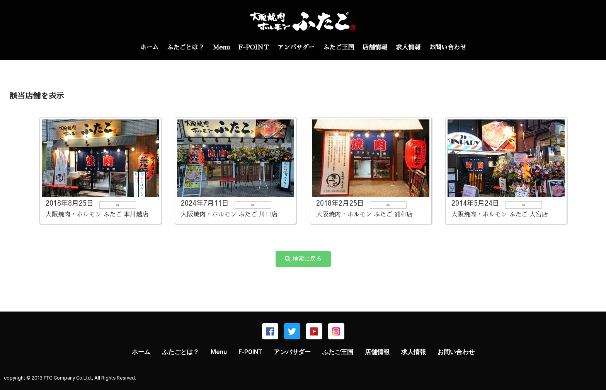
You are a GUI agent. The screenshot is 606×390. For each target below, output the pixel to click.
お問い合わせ (459, 47)
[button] (303, 259)
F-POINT (251, 47)
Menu (215, 47)
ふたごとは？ (176, 47)
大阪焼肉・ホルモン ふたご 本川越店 (97, 214)
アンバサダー (296, 47)
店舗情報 (381, 47)
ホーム (137, 47)
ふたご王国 (341, 47)
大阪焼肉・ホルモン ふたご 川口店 (229, 214)
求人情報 (417, 47)
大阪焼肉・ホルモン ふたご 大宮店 (499, 214)
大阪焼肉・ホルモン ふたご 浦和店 (364, 214)
